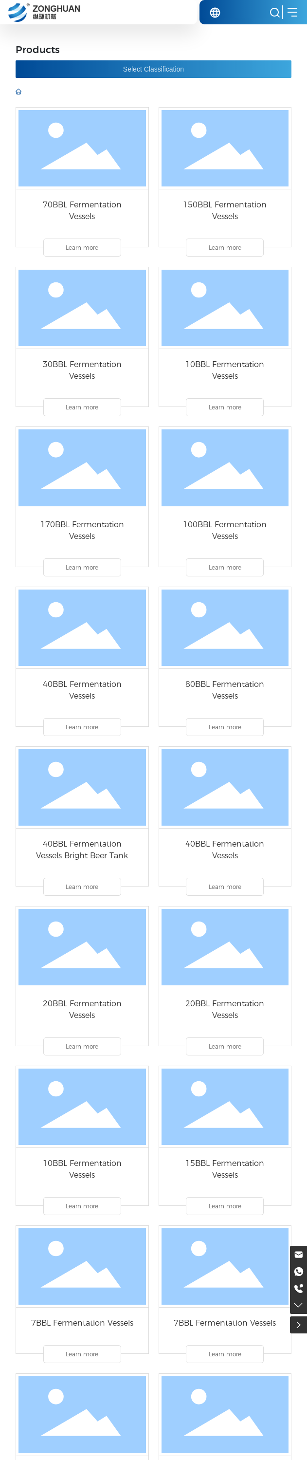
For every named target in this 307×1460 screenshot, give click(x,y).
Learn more (82, 247)
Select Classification (153, 69)
